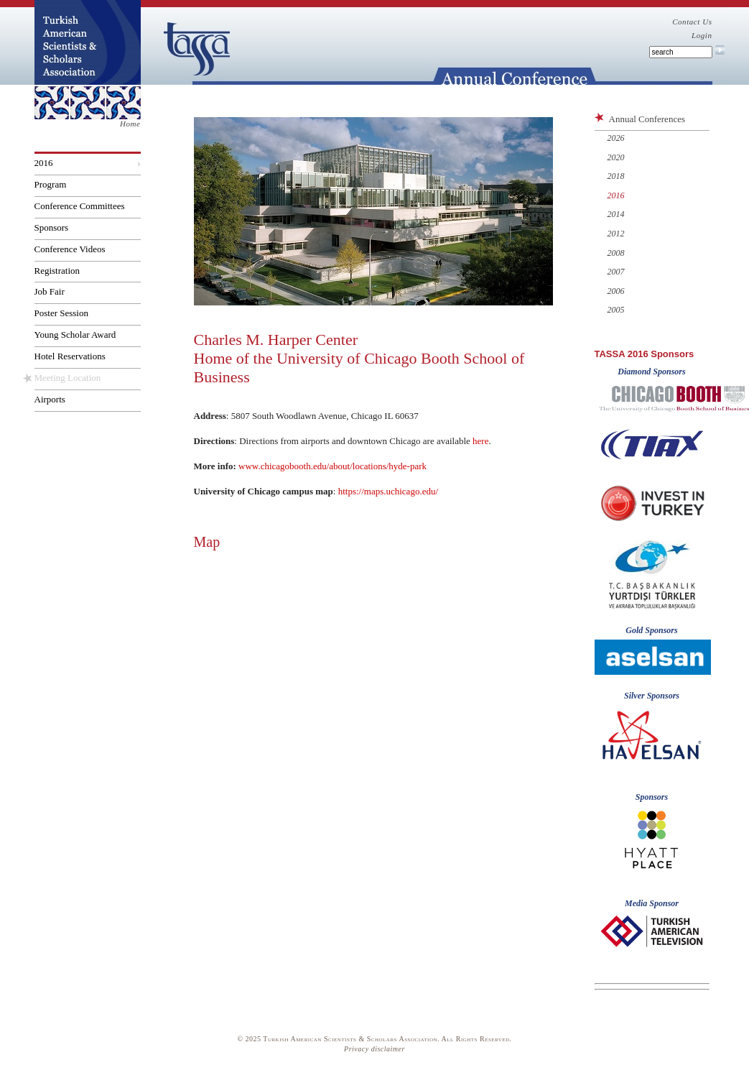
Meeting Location (67, 377)
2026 (616, 138)
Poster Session (61, 313)
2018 (616, 176)
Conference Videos (70, 249)
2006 (616, 291)
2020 (616, 157)
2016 (43, 162)
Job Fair (49, 291)
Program (50, 184)
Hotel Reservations (70, 356)
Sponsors (51, 227)
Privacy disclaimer (374, 1049)
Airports (49, 399)
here (480, 440)
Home (130, 123)
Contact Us (692, 21)
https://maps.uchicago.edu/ (388, 491)
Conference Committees (79, 205)
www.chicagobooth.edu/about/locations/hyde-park (332, 466)
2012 (616, 234)
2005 (616, 310)
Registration (57, 270)
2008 (616, 253)
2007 (616, 272)
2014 (616, 214)
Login (702, 35)
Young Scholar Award (75, 334)
